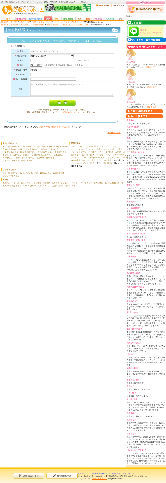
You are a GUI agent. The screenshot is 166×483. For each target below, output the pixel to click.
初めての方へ (26, 185)
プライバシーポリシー (71, 115)
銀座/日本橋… (15, 157)
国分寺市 (41, 160)
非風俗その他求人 (96, 160)
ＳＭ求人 (126, 160)
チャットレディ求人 (108, 149)
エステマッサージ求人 (113, 151)
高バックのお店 (26, 175)
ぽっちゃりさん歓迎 (11, 178)
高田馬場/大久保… (45, 154)
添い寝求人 (108, 165)
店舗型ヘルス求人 (113, 160)
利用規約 (46, 185)
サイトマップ (116, 5)
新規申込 (62, 475)
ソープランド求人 (103, 157)
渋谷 (39, 149)
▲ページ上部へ (114, 135)
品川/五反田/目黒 (28, 149)
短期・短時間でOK (10, 175)
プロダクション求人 (79, 160)
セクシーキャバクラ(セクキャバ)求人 (86, 151)
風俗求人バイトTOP (11, 185)
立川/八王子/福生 (10, 152)
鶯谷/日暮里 (47, 149)
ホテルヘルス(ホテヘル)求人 (110, 154)
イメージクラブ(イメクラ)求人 (84, 154)
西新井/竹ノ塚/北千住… (26, 160)
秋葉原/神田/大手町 (11, 154)
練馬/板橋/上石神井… (43, 157)
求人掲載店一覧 (100, 185)
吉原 (20, 152)
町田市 (5, 157)
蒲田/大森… (59, 157)
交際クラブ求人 (119, 157)
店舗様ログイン (28, 475)
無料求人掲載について (39, 188)
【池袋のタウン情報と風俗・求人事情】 (54, 129)
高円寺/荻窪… (8, 160)
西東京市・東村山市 (11, 163)
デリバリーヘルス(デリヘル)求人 (84, 149)
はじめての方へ (102, 5)
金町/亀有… (51, 160)
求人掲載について (115, 185)
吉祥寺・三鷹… (27, 163)
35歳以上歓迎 (58, 175)
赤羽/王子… (28, 157)
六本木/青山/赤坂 (30, 152)
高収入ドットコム (99, 479)
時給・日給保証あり (43, 175)
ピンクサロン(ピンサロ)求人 (83, 157)
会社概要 (37, 185)
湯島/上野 (54, 152)
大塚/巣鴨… (44, 152)
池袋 (4, 149)
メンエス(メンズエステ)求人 (83, 165)
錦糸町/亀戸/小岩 (60, 149)
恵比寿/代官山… (61, 154)
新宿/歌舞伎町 (14, 149)
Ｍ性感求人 (75, 163)
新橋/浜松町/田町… (28, 154)
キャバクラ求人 (88, 163)
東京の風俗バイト (10, 146)
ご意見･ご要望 (57, 188)
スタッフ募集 (69, 188)
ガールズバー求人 (104, 163)
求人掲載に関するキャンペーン (16, 188)
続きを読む (152, 67)
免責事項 (55, 185)
